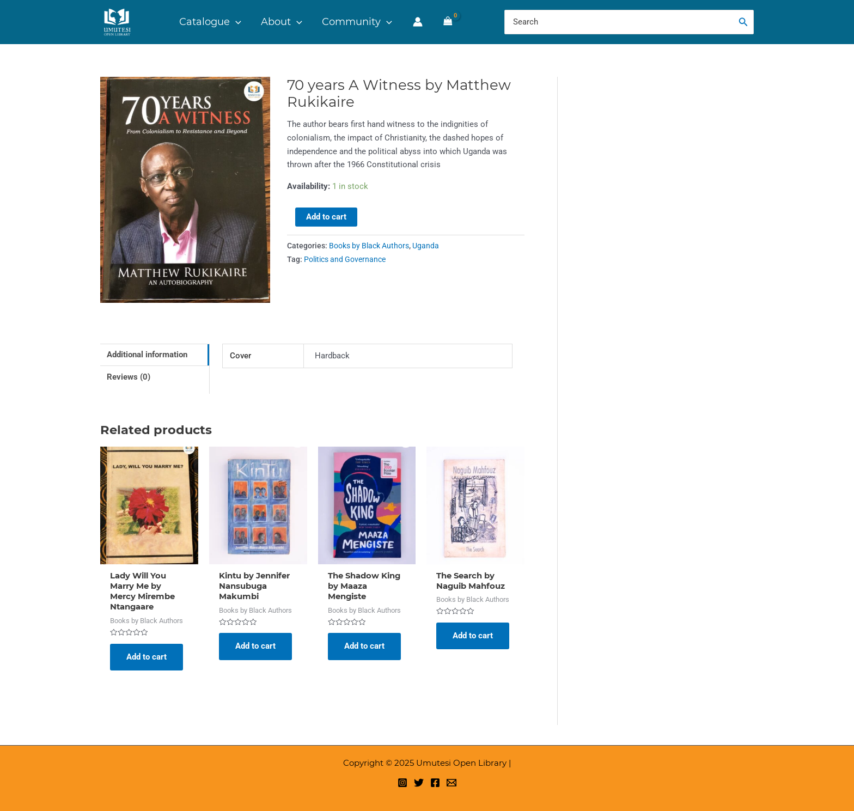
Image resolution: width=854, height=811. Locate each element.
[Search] (743, 22)
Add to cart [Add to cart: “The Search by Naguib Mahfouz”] (473, 636)
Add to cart (326, 217)
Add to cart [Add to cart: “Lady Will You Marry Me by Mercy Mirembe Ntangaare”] (146, 657)
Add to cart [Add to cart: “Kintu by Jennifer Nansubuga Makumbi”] (255, 646)
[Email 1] (451, 783)
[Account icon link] (417, 22)
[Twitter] (419, 783)
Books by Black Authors (369, 245)
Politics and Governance (345, 259)
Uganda (425, 245)
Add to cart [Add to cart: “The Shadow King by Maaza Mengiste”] (364, 646)
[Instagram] (402, 783)
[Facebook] (435, 783)
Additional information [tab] (147, 354)
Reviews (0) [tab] (128, 377)
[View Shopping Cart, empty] (447, 22)
